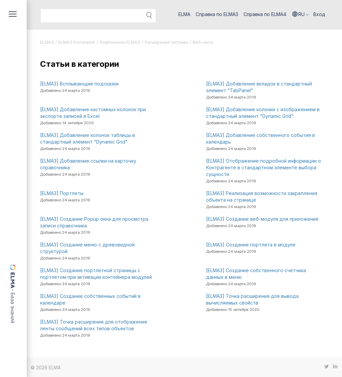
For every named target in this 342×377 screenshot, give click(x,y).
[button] (300, 14)
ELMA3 (47, 42)
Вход (319, 14)
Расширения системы (166, 42)
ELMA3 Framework (76, 42)
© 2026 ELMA (46, 367)
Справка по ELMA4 (264, 14)
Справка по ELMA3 (217, 14)
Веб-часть (203, 42)
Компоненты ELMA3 (120, 42)
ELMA (184, 14)
